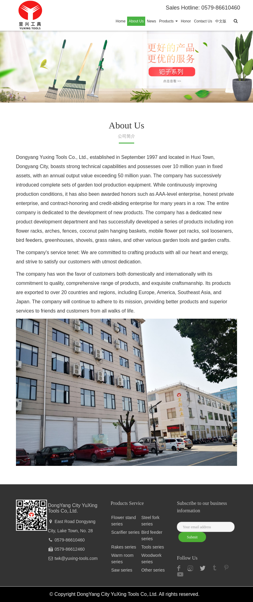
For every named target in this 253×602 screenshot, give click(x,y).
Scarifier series (125, 532)
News (151, 21)
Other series (153, 570)
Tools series (152, 547)
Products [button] (168, 21)
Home (121, 21)
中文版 (220, 21)
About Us (136, 21)
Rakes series (123, 547)
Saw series (121, 570)
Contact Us (203, 21)
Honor (186, 21)
